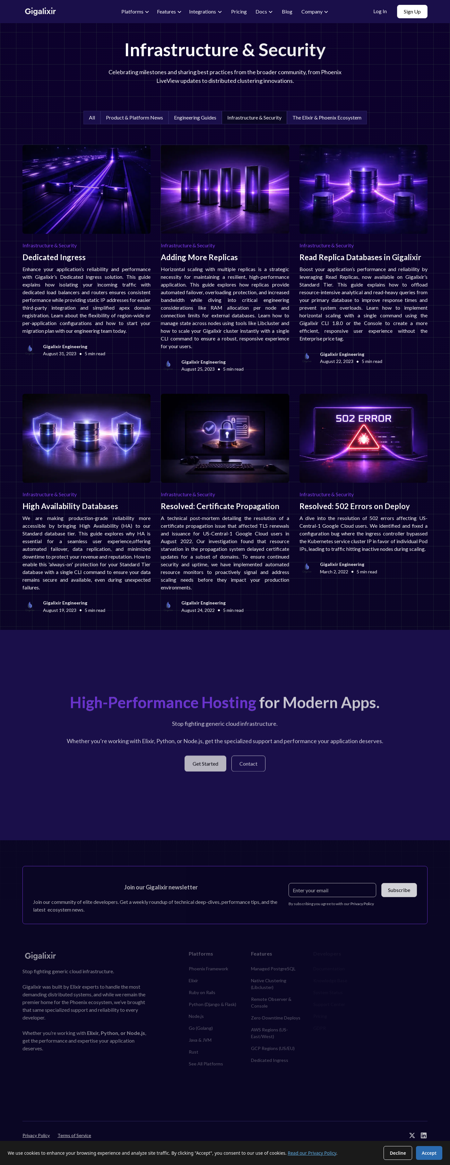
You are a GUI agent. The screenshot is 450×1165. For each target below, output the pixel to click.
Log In (380, 11)
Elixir (193, 980)
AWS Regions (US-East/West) (269, 1033)
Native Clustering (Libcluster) (268, 984)
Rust (193, 1052)
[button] (135, 11)
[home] (64, 11)
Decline (398, 1153)
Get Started (205, 766)
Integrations (202, 11)
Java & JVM (200, 1040)
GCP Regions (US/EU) (273, 1048)
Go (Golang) (201, 1028)
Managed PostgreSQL (273, 968)
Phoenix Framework (208, 968)
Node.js (196, 1016)
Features (166, 11)
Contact (248, 766)
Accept (429, 1153)
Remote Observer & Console (271, 1002)
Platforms (132, 11)
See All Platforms (206, 1063)
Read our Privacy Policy (312, 1153)
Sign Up (412, 11)
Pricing (239, 11)
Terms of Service (74, 1135)
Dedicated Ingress (269, 1060)
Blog (287, 11)
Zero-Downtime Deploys (275, 1017)
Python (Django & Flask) (212, 1004)
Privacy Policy (36, 1135)
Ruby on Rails (202, 992)
